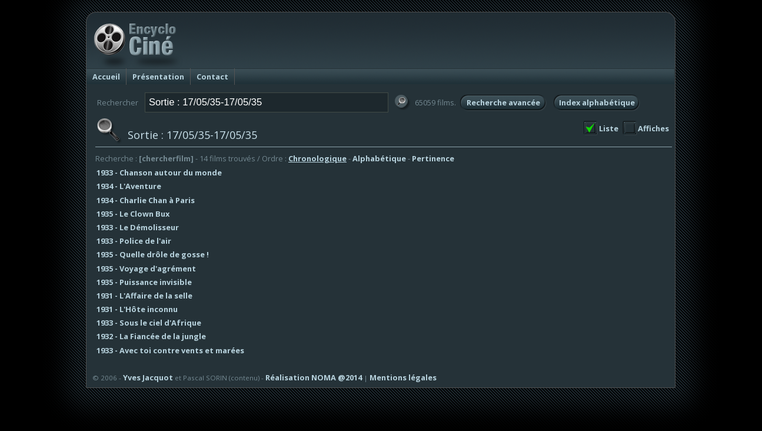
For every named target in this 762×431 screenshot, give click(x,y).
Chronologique (317, 158)
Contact (212, 76)
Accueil (106, 76)
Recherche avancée (503, 102)
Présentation (158, 76)
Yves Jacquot (148, 377)
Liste (608, 128)
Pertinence (433, 158)
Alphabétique (379, 158)
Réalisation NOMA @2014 (313, 377)
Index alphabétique (597, 102)
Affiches (653, 128)
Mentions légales (403, 377)
